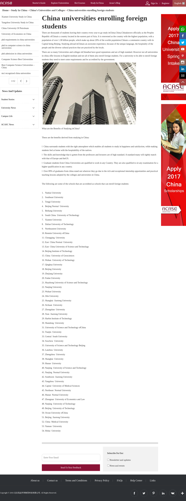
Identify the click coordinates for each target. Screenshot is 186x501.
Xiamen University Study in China (17, 17)
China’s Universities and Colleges (47, 10)
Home (5, 10)
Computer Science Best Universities (17, 59)
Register (165, 3)
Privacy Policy (102, 480)
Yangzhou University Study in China (17, 22)
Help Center (136, 480)
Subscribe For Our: (115, 453)
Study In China (97, 3)
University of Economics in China (16, 34)
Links (152, 480)
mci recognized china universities (16, 73)
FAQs (120, 480)
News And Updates (12, 91)
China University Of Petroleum (15, 28)
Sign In (154, 3)
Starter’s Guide (39, 3)
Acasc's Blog (114, 3)
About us (35, 480)
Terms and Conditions (76, 480)
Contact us (52, 480)
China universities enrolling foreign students (90, 10)
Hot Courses (80, 3)
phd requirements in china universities (18, 40)
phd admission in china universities (17, 53)
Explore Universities (60, 3)
